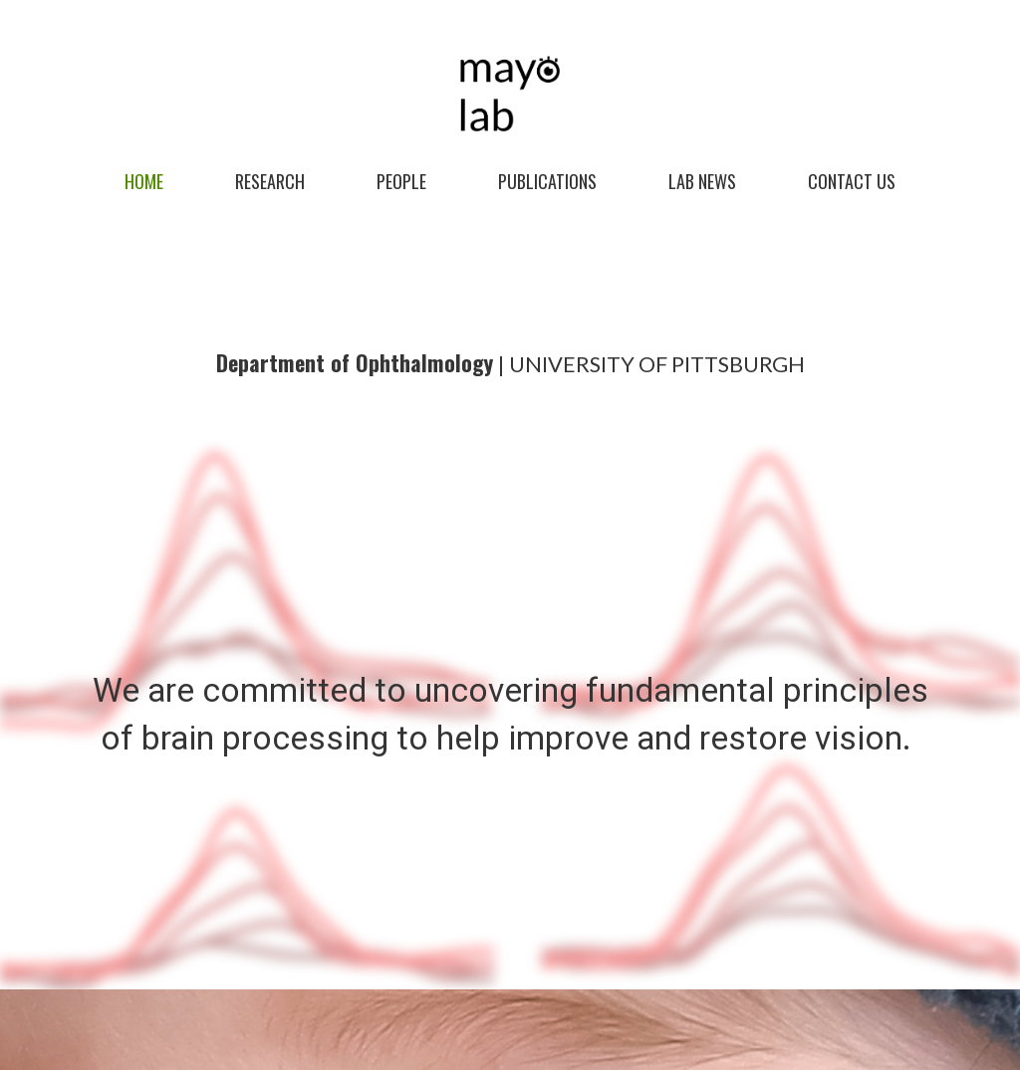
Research (270, 181)
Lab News (702, 181)
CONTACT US (851, 181)
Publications (547, 181)
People (401, 181)
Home (144, 181)
